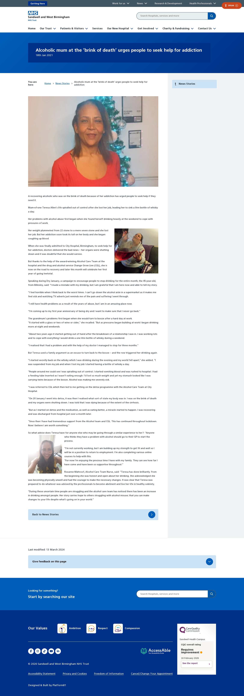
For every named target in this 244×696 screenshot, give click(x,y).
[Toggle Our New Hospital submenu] (131, 28)
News (140, 3)
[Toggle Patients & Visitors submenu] (86, 28)
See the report (194, 664)
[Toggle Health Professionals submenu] (214, 3)
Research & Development (168, 3)
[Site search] (172, 15)
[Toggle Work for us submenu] (128, 3)
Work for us (118, 3)
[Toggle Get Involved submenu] (156, 28)
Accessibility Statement (41, 674)
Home (31, 28)
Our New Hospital (118, 28)
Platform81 (59, 685)
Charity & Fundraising (176, 28)
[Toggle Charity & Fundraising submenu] (192, 28)
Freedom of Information (109, 674)
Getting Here (38, 4)
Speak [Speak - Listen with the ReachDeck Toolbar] (231, 5)
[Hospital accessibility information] (155, 651)
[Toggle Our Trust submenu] (54, 28)
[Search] (212, 15)
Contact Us (205, 28)
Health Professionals (201, 3)
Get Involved (146, 28)
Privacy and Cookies (75, 674)
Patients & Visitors (72, 28)
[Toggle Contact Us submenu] (214, 28)
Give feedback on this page (49, 561)
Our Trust (46, 28)
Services (97, 28)
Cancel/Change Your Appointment (152, 674)
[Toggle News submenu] (145, 3)
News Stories (62, 83)
